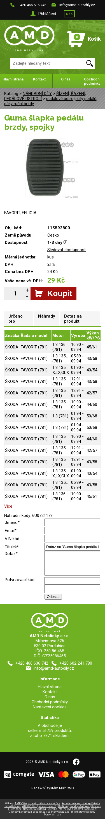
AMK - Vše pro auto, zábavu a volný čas (37, 807)
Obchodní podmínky (92, 81)
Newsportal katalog (34, 813)
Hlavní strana (13, 79)
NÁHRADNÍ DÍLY (37, 93)
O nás (65, 79)
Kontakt (39, 79)
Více (8, 506)
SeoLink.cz (38, 816)
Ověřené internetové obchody (64, 813)
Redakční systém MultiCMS (52, 792)
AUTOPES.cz (29, 810)
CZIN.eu (63, 810)
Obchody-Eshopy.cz (20, 816)
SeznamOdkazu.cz (58, 816)
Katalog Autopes (80, 810)
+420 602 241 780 (75, 667)
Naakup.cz (89, 813)
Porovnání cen (52, 818)
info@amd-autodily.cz (77, 5)
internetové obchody (83, 816)
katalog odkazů (47, 810)
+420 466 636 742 (32, 5)
